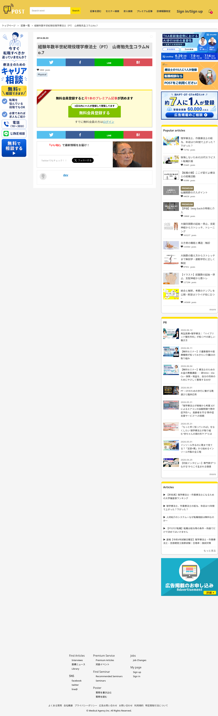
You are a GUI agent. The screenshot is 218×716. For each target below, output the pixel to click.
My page (135, 667)
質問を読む (101, 696)
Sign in (136, 676)
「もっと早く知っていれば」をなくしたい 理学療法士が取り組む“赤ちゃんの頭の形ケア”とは (198, 430)
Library (75, 668)
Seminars (101, 680)
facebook (76, 680)
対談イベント (102, 664)
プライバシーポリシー (86, 705)
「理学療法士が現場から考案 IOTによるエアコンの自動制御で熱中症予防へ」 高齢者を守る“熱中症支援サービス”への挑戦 (198, 411)
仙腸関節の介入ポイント (194, 192)
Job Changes (139, 660)
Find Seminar (101, 672)
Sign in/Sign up (190, 11)
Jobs (133, 656)
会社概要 (68, 705)
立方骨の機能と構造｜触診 (195, 243)
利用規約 (139, 705)
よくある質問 (55, 705)
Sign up (137, 672)
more (212, 309)
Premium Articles (105, 660)
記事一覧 (25, 25)
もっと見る (210, 550)
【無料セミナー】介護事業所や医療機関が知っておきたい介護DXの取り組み (198, 355)
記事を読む (95, 11)
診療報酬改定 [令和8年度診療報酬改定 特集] (163, 11)
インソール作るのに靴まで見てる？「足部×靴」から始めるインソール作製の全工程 (197, 448)
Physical (42, 74)
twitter (75, 684)
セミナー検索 (112, 11)
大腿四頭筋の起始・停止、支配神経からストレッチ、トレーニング (198, 227)
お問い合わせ (126, 705)
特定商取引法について (156, 705)
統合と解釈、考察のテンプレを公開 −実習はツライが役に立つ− (198, 294)
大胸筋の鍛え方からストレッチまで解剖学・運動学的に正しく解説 (198, 259)
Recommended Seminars (109, 676)
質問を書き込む (104, 692)
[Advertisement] (189, 619)
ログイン (108, 122)
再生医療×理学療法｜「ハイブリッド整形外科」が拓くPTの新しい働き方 (198, 337)
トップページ (9, 25)
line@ (75, 689)
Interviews (77, 660)
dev (65, 175)
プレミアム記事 (145, 11)
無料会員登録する (94, 110)
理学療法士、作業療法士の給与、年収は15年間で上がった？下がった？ (198, 142)
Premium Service (104, 656)
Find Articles (77, 656)
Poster (97, 688)
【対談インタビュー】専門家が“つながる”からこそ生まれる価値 (198, 464)
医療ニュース (78, 664)
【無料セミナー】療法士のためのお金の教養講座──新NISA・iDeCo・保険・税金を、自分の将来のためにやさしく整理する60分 (198, 374)
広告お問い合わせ (108, 705)
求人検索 (128, 11)
